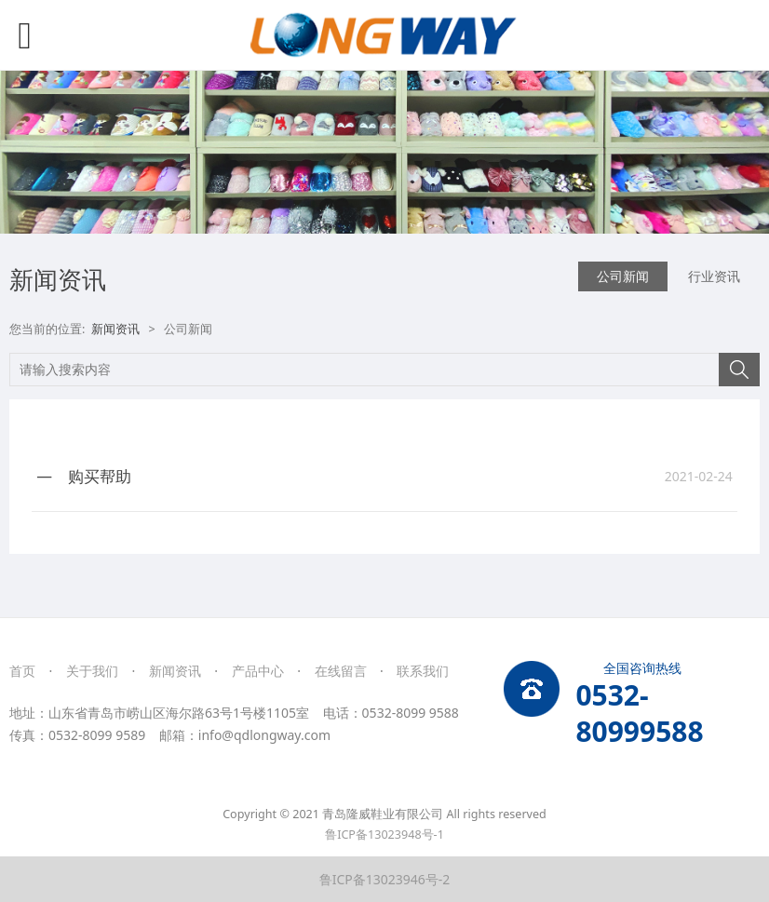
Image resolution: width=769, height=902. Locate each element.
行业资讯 (714, 276)
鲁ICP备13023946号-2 (385, 879)
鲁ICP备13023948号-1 (384, 834)
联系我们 (423, 671)
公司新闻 (623, 276)
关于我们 (92, 671)
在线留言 (341, 671)
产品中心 (258, 671)
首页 (22, 671)
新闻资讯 (115, 329)
